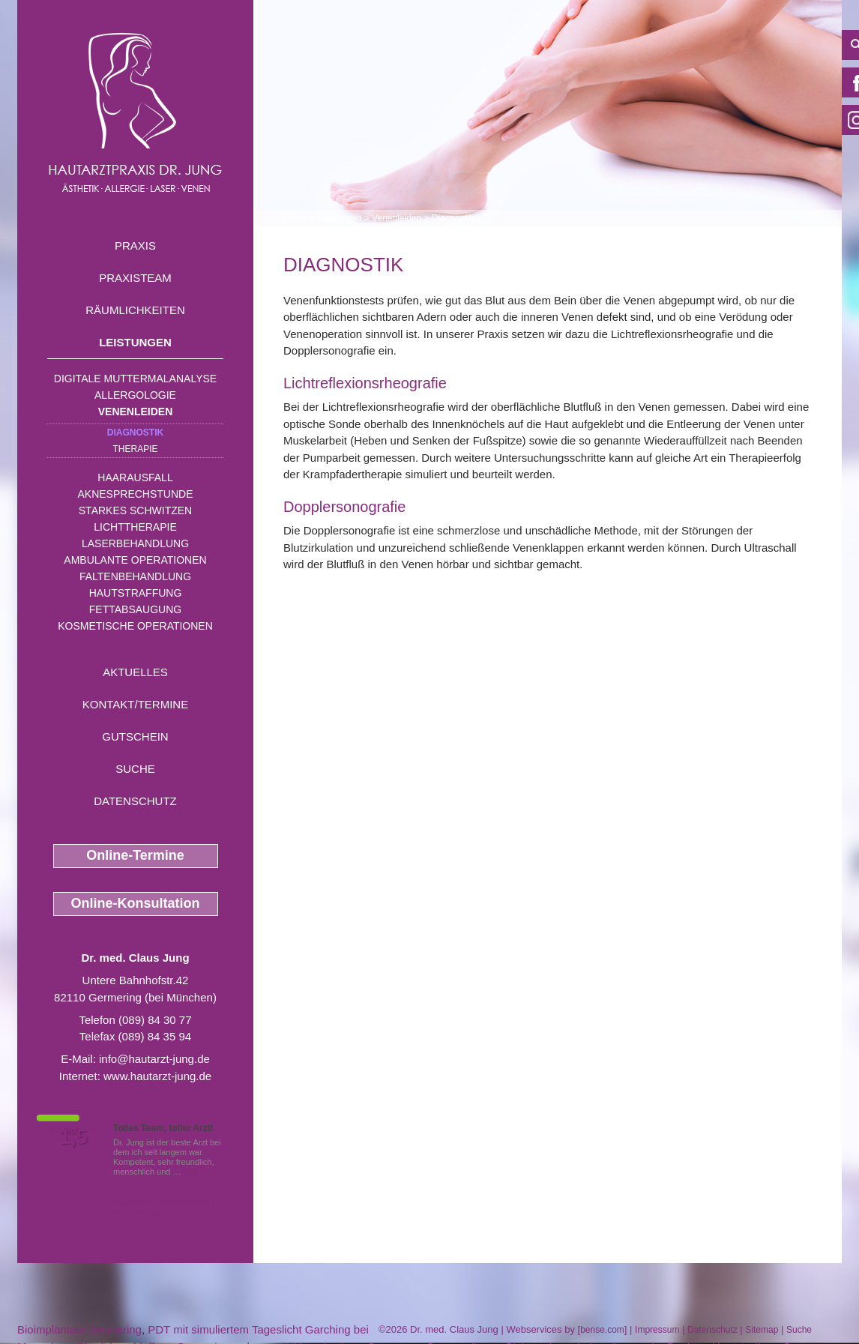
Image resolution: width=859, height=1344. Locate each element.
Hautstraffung (135, 593)
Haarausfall (134, 477)
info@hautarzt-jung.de (154, 1058)
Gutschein (135, 736)
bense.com (602, 1330)
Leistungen (135, 342)
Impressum (657, 1330)
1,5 (73, 1137)
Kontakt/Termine (135, 704)
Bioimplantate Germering (79, 1329)
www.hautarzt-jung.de (157, 1076)
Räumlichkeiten (135, 310)
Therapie (134, 449)
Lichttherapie (135, 527)
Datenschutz (135, 801)
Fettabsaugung (135, 609)
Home (295, 218)
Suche (135, 768)
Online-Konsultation (135, 903)
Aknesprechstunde (135, 494)
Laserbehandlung (135, 543)
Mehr (193, 1171)
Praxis (135, 245)
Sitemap (761, 1330)
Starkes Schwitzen (135, 510)
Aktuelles (135, 672)
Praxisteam (135, 277)
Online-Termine (135, 855)
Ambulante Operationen (135, 560)
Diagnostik (135, 432)
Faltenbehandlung (135, 576)
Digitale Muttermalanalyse (135, 379)
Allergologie (135, 395)
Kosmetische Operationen (135, 626)
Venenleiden (135, 412)
